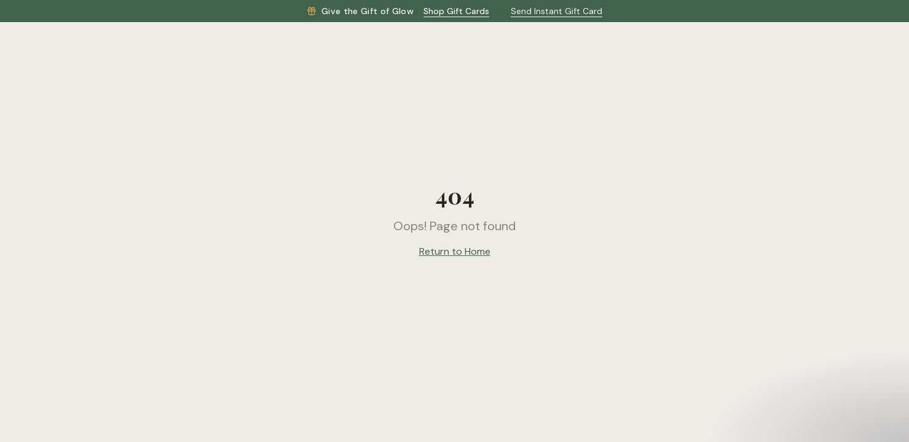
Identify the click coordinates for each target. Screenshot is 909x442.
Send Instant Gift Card (556, 11)
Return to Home (454, 251)
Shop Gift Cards (456, 11)
